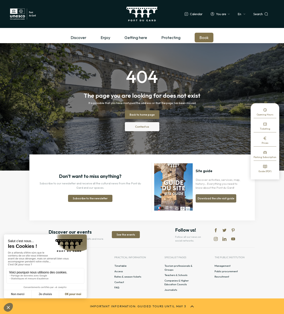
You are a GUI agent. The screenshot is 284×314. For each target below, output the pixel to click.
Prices (265, 142)
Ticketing (265, 128)
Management (223, 265)
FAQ (116, 287)
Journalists (170, 289)
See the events (126, 234)
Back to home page (142, 114)
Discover (78, 37)
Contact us (142, 126)
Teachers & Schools (175, 275)
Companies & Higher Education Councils (176, 282)
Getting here (135, 37)
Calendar (196, 14)
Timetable (120, 265)
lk (224, 239)
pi (233, 230)
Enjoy (105, 37)
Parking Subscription (265, 157)
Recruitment (222, 276)
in (215, 239)
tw (224, 230)
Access (118, 271)
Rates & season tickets (127, 276)
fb (215, 230)
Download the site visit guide (216, 198)
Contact (119, 282)
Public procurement (226, 271)
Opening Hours (265, 114)
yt (233, 239)
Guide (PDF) (265, 171)
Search (258, 14)
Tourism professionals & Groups (178, 267)
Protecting (170, 37)
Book (204, 37)
